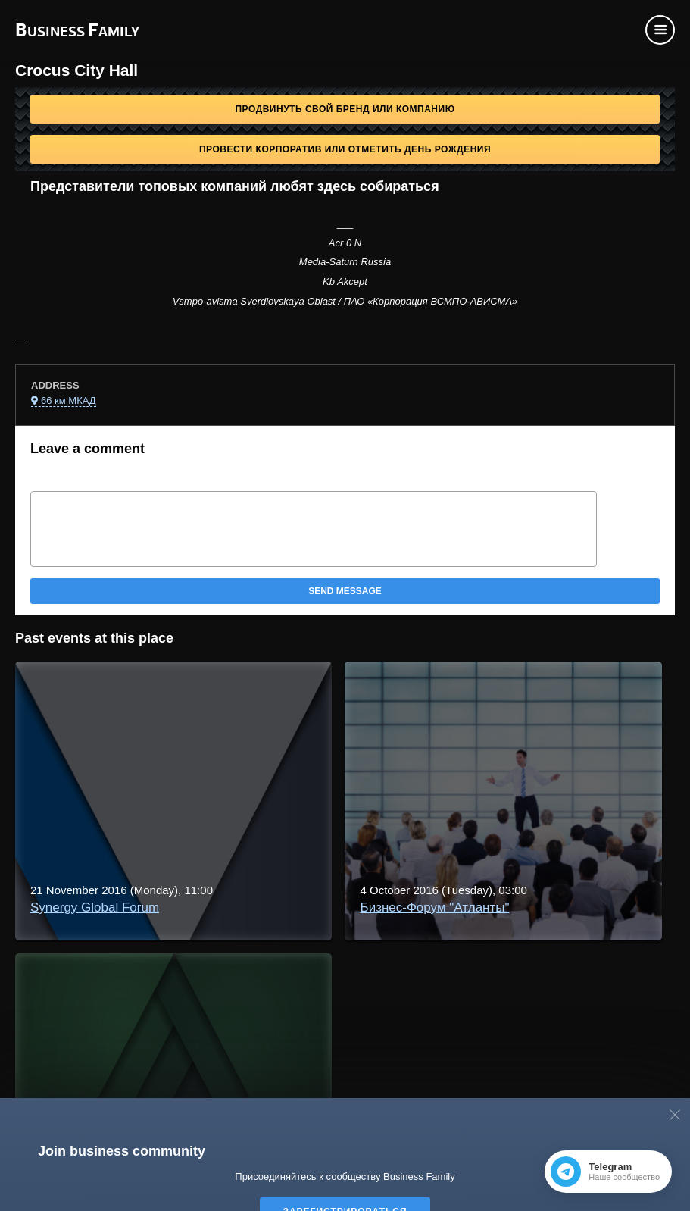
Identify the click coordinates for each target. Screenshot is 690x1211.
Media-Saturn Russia (345, 262)
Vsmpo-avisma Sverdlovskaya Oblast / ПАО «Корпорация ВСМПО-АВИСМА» (345, 301)
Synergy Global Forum (94, 907)
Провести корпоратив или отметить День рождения (345, 149)
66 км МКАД (68, 400)
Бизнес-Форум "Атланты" (434, 907)
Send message (345, 591)
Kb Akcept (345, 281)
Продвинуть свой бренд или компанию (344, 109)
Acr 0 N (345, 243)
